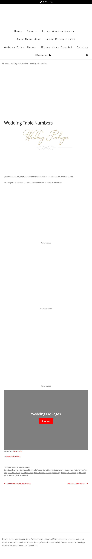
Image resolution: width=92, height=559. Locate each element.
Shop (30, 31)
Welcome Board (22, 475)
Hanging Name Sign (65, 470)
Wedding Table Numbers (21, 467)
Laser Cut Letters (13, 456)
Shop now (46, 421)
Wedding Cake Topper (76, 483)
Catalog (82, 47)
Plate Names (78, 470)
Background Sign (26, 470)
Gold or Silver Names (20, 47)
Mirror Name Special (56, 47)
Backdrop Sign (13, 470)
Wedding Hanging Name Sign (19, 483)
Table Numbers (39, 473)
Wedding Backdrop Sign (69, 473)
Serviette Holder (14, 473)
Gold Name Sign (29, 39)
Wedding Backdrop (53, 473)
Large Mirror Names (60, 39)
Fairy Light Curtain (50, 470)
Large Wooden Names (58, 31)
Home (18, 31)
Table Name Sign (27, 473)
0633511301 (45, 2)
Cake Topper (38, 470)
